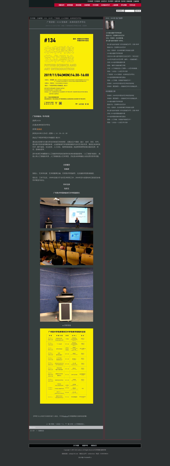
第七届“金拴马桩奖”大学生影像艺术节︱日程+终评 (122, 41)
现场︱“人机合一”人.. (58, 424)
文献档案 (87, 5)
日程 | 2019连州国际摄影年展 (116, 62)
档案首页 (61, 5)
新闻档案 (70, 5)
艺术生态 (132, 5)
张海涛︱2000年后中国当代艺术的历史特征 (120, 83)
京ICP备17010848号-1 (85, 457)
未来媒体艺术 (105, 5)
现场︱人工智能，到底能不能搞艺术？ (119, 80)
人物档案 (115, 5)
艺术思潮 (95, 5)
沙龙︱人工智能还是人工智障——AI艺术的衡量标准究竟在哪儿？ (127, 68)
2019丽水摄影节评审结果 (114, 33)
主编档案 (40, 18)
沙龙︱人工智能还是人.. (77, 424)
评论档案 (124, 5)
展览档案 (78, 5)
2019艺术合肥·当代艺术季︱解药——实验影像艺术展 (123, 59)
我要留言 (41, 431)
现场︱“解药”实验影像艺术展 (116, 65)
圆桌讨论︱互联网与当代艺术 (115, 35)
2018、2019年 (48, 18)
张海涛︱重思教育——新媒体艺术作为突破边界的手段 (124, 86)
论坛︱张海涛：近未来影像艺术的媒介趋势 (119, 38)
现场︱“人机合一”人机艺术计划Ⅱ (117, 71)
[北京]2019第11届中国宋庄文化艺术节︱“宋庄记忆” (123, 56)
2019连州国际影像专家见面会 (116, 77)
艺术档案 (32, 18)
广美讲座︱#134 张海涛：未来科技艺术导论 (120, 74)
